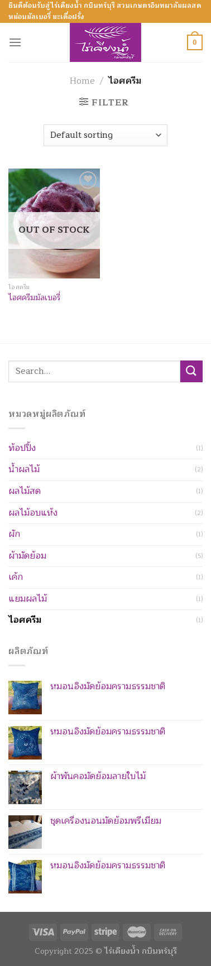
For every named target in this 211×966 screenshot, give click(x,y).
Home (82, 81)
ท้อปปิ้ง (22, 448)
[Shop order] (105, 135)
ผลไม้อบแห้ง (32, 513)
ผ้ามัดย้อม (27, 556)
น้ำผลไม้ (24, 469)
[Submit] (191, 371)
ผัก (14, 534)
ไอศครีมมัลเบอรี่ (34, 298)
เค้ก (15, 577)
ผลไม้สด (24, 491)
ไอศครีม (24, 620)
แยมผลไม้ (27, 599)
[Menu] (15, 42)
